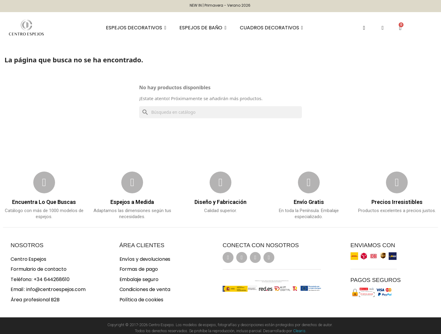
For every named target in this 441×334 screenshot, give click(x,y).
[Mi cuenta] (383, 27)
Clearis (299, 331)
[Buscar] (220, 112)
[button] (364, 28)
